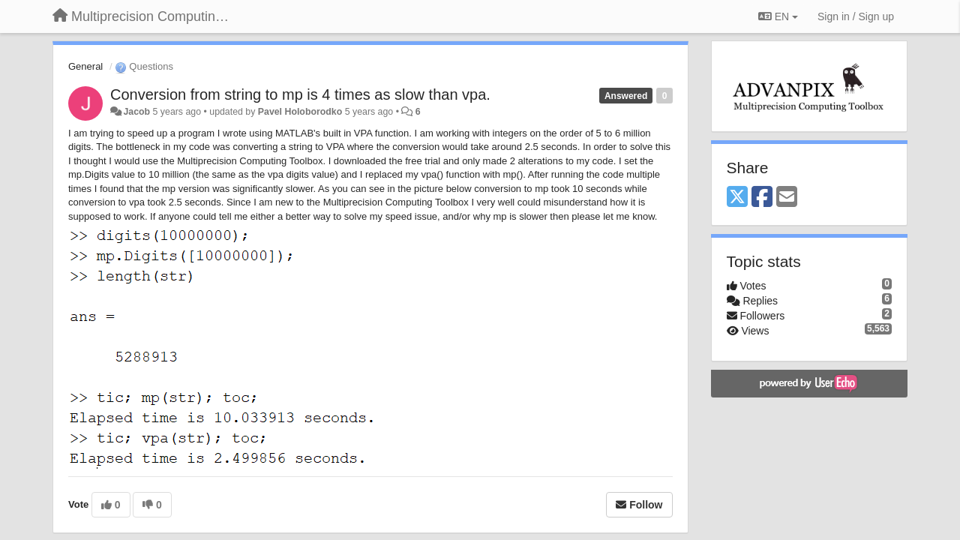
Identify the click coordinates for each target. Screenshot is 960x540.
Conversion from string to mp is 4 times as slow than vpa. (300, 94)
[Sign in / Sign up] (856, 16)
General (85, 66)
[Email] (786, 197)
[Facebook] (762, 197)
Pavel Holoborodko (300, 111)
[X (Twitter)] (737, 197)
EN (778, 16)
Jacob (136, 111)
